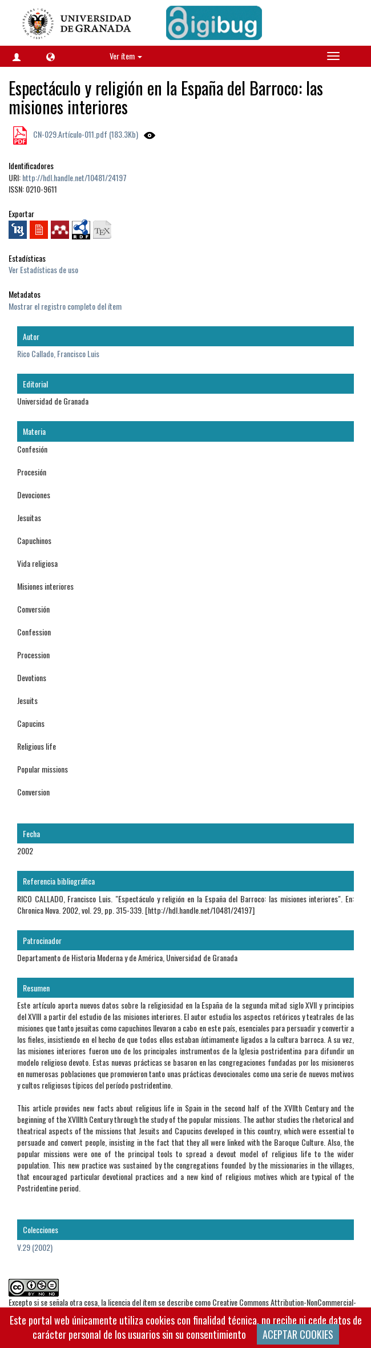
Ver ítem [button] (126, 56)
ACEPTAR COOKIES (298, 1334)
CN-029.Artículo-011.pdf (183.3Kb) (84, 134)
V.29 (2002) (35, 1247)
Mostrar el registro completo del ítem (65, 306)
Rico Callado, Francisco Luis (58, 353)
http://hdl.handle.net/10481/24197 (74, 177)
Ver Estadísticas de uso (43, 269)
